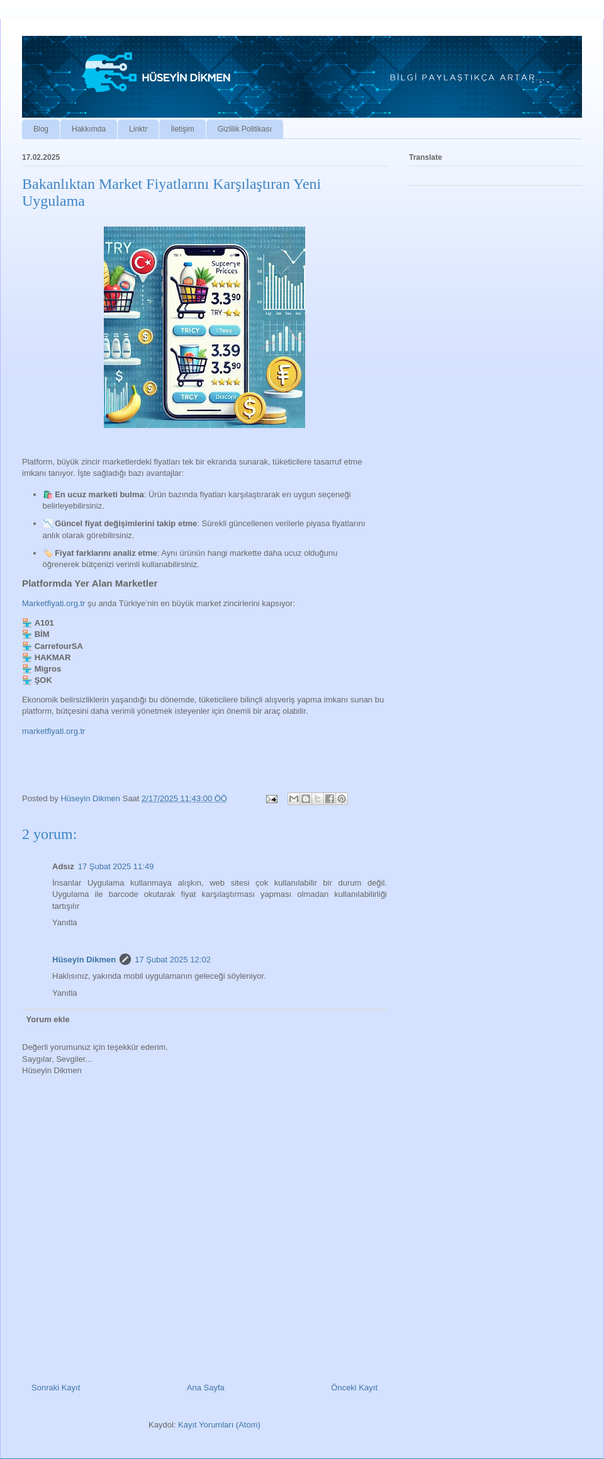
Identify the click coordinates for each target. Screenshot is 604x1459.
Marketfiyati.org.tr (53, 603)
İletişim (182, 129)
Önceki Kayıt (354, 1387)
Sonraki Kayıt (55, 1387)
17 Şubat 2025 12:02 (173, 959)
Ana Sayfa (206, 1387)
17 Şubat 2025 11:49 (116, 866)
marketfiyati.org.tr (53, 731)
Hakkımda (89, 129)
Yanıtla (64, 922)
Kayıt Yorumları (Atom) (219, 1424)
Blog (40, 129)
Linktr (138, 129)
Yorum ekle (48, 1019)
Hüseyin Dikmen (84, 959)
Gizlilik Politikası (245, 129)
